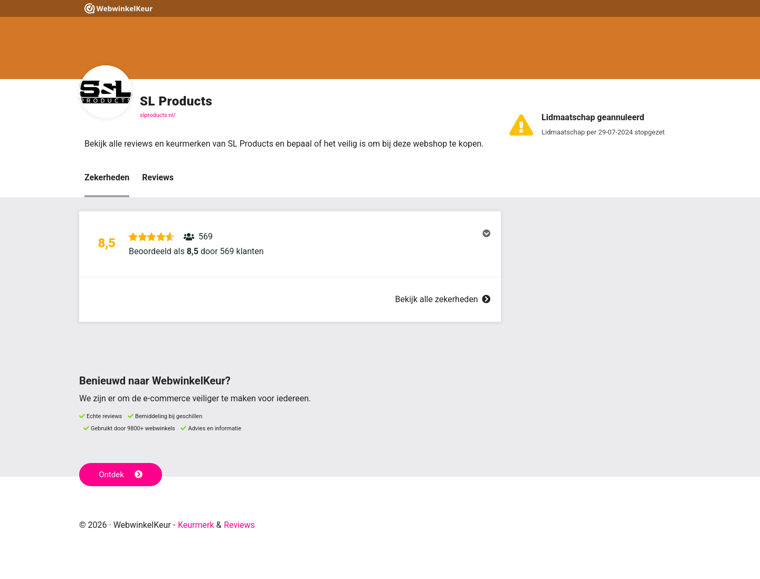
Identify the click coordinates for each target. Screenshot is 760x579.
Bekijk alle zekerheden (442, 299)
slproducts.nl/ (158, 115)
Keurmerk (196, 525)
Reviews (158, 177)
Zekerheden (106, 177)
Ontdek (120, 474)
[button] (290, 244)
